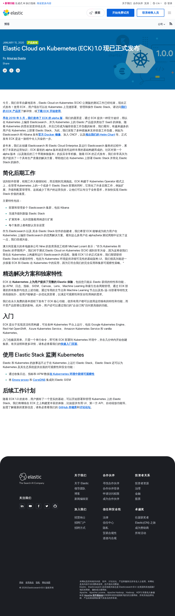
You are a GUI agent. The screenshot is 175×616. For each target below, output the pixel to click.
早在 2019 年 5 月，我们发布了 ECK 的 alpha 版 (33, 118)
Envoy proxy (20, 379)
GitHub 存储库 (68, 407)
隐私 (105, 527)
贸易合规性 (110, 533)
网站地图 (46, 582)
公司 (160, 24)
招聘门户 (79, 522)
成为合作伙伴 (111, 498)
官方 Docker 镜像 (49, 134)
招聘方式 (79, 527)
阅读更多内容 (44, 3)
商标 (21, 582)
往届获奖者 (142, 517)
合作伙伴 (138, 3)
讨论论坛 (85, 407)
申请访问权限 (111, 493)
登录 (168, 3)
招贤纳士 (79, 517)
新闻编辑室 (81, 498)
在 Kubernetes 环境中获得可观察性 (72, 374)
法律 (105, 517)
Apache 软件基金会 (93, 595)
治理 (138, 488)
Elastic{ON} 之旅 (145, 522)
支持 (146, 3)
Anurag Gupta (16, 58)
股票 (138, 498)
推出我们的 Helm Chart (100, 134)
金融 (138, 493)
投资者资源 (142, 483)
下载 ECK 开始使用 (49, 111)
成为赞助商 (142, 527)
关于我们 (127, 3)
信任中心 (108, 522)
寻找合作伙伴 (111, 483)
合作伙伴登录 (111, 488)
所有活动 (140, 533)
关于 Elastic (81, 483)
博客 (7, 24)
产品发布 (32, 42)
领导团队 (79, 488)
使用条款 (29, 582)
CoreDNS (39, 379)
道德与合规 (110, 538)
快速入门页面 (69, 344)
